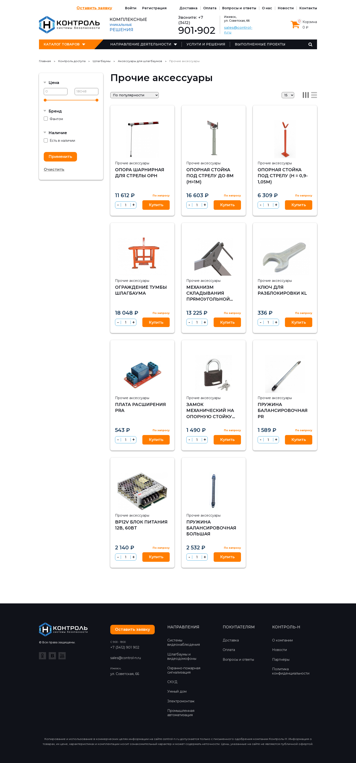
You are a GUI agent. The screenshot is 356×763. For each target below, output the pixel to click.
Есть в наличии (59, 140)
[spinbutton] (125, 205)
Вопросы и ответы (239, 8)
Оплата (209, 8)
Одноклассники (42, 655)
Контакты (308, 8)
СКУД (172, 682)
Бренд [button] (55, 111)
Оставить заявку (94, 8)
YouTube (62, 655)
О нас (267, 8)
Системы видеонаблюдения (183, 642)
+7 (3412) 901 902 (124, 647)
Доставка (188, 8)
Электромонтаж (180, 701)
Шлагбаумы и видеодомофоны (181, 656)
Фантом (53, 119)
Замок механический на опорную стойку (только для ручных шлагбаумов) (213, 416)
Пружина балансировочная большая (211, 528)
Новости (286, 8)
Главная (45, 61)
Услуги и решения (206, 44)
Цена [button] (53, 82)
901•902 (196, 30)
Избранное (157, 113)
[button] (133, 205)
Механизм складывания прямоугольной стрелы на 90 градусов (208, 299)
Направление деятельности (140, 44)
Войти (130, 8)
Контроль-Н (69, 25)
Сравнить (167, 112)
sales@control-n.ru (125, 658)
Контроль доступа (72, 61)
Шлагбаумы (102, 61)
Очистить (54, 169)
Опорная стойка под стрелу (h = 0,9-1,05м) (283, 175)
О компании (282, 640)
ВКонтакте (52, 655)
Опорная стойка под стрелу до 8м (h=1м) (210, 175)
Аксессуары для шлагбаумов (140, 61)
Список (314, 95)
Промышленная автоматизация (180, 713)
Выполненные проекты (260, 44)
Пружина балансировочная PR (283, 410)
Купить (156, 205)
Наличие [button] (57, 133)
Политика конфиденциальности (290, 671)
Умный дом (177, 691)
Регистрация (154, 8)
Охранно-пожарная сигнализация (183, 670)
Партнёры (280, 659)
